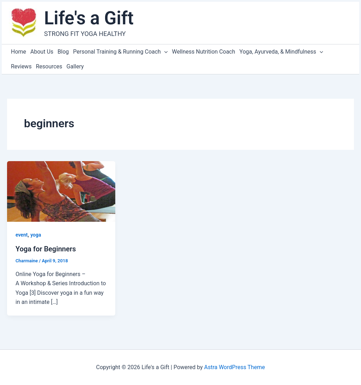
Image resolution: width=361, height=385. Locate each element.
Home (18, 51)
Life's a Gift (89, 18)
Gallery (75, 66)
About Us (41, 51)
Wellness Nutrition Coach (203, 51)
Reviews (21, 66)
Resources (49, 66)
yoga (35, 235)
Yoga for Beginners (46, 249)
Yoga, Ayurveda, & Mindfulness (281, 52)
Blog (63, 51)
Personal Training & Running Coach (120, 52)
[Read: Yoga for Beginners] (61, 191)
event (21, 235)
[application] (164, 52)
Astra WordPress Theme (234, 367)
